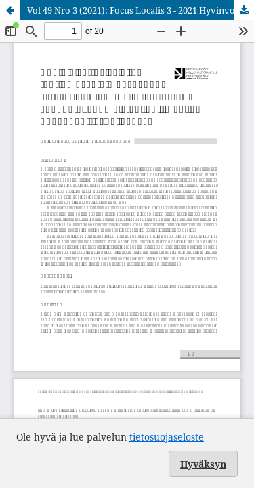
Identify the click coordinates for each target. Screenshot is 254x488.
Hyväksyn (203, 464)
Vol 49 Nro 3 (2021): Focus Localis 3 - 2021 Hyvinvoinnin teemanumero (140, 10)
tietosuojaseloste (166, 436)
